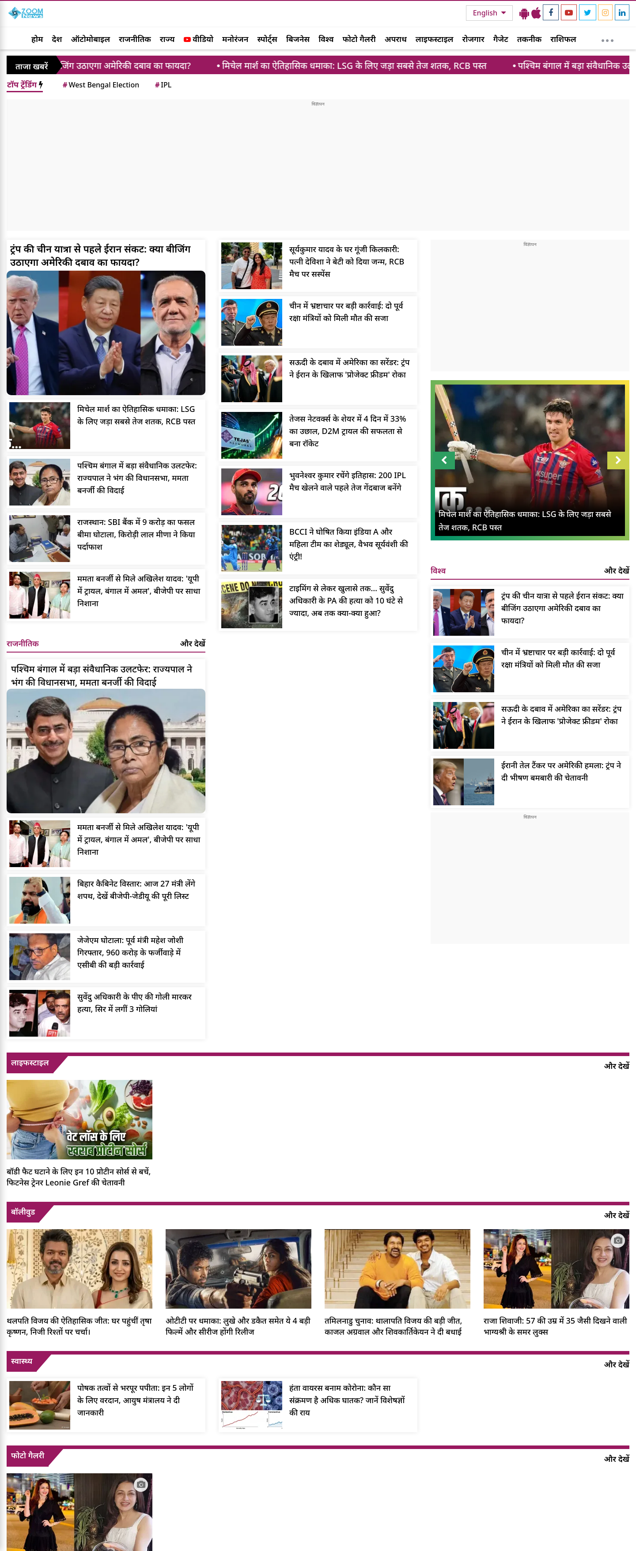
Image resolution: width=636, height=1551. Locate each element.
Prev (444, 460)
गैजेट (500, 39)
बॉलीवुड (23, 1211)
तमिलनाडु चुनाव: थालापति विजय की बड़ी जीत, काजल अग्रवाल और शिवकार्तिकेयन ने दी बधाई (393, 1326)
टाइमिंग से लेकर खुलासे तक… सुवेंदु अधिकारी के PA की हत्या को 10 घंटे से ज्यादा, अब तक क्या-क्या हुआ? (346, 600)
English (486, 13)
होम (37, 39)
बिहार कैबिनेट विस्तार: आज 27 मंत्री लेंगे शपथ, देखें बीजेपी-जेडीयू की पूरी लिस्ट (136, 889)
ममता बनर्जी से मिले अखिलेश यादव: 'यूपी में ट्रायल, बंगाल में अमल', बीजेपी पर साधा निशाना (138, 590)
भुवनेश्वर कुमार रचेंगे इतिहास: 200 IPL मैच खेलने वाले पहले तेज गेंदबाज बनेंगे (347, 481)
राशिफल (563, 39)
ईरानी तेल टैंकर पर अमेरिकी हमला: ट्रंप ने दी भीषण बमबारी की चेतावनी (561, 771)
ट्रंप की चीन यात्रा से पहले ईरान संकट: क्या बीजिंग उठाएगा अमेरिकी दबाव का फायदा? (100, 255)
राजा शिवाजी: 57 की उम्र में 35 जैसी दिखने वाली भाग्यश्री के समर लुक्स (555, 1326)
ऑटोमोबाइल (90, 39)
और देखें (192, 643)
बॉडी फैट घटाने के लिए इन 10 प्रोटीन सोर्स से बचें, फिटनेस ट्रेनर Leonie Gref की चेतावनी (79, 1177)
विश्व (325, 39)
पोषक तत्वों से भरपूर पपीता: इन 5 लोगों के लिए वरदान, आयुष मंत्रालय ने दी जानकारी (135, 1400)
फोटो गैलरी (359, 39)
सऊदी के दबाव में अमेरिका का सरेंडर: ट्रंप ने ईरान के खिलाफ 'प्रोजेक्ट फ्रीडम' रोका (349, 368)
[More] (607, 38)
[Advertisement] (318, 169)
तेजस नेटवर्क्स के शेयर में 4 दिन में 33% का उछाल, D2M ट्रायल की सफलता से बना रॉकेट (347, 431)
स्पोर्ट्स (267, 39)
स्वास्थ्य (21, 1360)
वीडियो (198, 39)
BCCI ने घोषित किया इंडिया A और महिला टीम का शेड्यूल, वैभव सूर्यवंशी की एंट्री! (348, 544)
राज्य (167, 39)
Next (618, 460)
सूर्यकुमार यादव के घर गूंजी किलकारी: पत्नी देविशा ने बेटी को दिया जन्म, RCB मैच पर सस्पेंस (346, 261)
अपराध (396, 39)
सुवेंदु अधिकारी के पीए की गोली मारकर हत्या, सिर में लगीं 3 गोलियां (134, 1002)
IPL (162, 85)
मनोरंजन (235, 39)
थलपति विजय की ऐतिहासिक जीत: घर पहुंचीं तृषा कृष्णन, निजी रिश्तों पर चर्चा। (79, 1326)
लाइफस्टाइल (435, 39)
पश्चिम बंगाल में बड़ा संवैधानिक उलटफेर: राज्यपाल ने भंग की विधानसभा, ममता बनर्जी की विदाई (137, 477)
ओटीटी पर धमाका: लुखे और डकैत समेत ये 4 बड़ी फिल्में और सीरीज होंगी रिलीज (238, 1326)
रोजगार (473, 39)
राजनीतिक (135, 39)
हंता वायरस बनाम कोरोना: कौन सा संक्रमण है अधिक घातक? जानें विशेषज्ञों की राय (347, 1400)
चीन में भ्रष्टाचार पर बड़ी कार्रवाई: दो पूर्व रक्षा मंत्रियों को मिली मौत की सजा (346, 311)
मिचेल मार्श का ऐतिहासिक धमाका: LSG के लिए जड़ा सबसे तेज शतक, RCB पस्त (377, 66)
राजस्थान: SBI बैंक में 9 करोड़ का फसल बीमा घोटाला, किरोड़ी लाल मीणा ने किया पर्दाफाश (136, 534)
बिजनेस (298, 39)
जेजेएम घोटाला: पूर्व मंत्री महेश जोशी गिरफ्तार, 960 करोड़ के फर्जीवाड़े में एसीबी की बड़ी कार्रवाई (130, 952)
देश (57, 39)
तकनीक (529, 39)
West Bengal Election (100, 85)
